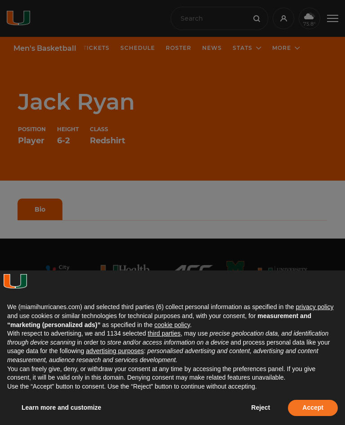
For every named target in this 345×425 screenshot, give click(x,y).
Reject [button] (260, 407)
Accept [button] (312, 407)
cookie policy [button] (172, 324)
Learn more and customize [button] (61, 407)
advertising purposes (115, 350)
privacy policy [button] (314, 306)
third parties (164, 333)
